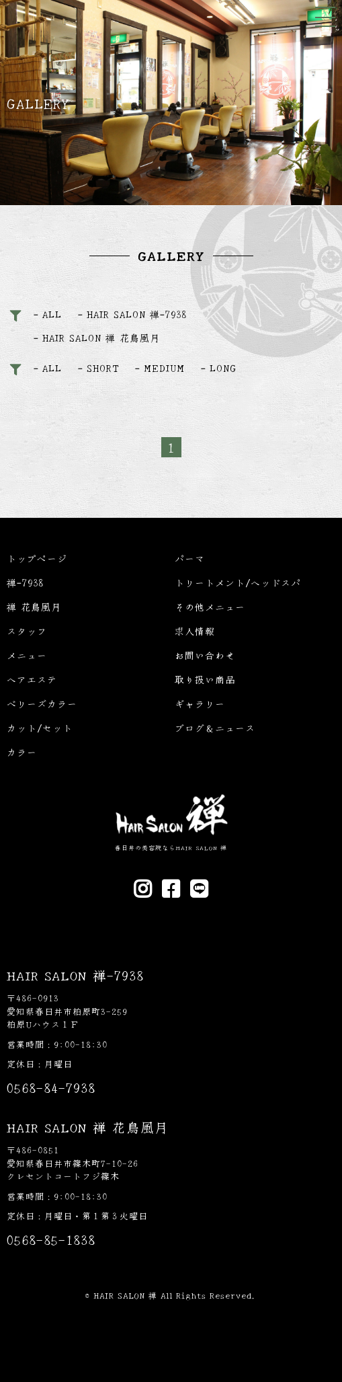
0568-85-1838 (51, 1239)
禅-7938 (25, 582)
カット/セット (40, 727)
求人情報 (195, 631)
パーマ (190, 558)
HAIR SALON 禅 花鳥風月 (101, 337)
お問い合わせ (205, 655)
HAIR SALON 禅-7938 (137, 314)
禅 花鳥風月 (34, 606)
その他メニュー (210, 606)
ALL (52, 314)
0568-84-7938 (51, 1087)
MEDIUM (164, 368)
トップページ (37, 558)
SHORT (103, 368)
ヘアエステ (32, 679)
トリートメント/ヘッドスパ (238, 582)
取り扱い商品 (205, 679)
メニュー (27, 655)
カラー (22, 752)
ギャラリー (200, 703)
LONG (223, 368)
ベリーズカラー (42, 703)
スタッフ (27, 631)
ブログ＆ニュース (215, 727)
